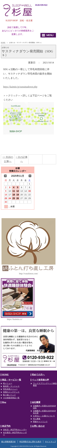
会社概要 (36, 402)
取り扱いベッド (9, 395)
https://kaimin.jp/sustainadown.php (20, 86)
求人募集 (36, 419)
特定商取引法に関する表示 (30, 442)
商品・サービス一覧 (11, 380)
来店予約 (6, 426)
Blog (4, 402)
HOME (3, 42)
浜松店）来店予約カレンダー (15, 430)
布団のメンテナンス (11, 392)
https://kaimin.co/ (14, 319)
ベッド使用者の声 (40, 380)
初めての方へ (38, 375)
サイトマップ (50, 442)
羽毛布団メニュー (10, 389)
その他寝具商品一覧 (11, 398)
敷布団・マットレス (11, 386)
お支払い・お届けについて (44, 416)
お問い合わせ (38, 426)
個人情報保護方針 (8, 442)
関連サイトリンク (40, 422)
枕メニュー (7, 383)
